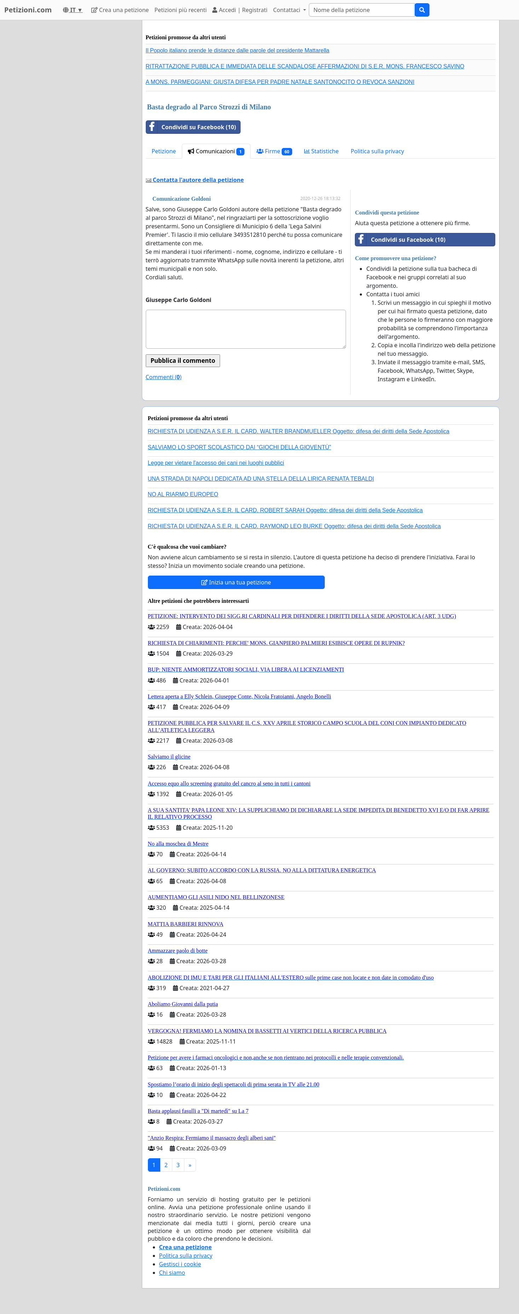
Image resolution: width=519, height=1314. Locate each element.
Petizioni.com (28, 10)
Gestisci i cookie (180, 1264)
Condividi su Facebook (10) (191, 127)
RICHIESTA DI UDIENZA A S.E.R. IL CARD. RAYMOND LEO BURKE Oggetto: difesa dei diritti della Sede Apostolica (294, 526)
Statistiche (321, 151)
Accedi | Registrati (239, 10)
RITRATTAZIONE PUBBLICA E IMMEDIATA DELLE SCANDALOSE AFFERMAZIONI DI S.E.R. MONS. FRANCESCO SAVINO (305, 66)
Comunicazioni (216, 151)
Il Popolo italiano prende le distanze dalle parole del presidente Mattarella (237, 50)
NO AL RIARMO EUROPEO (183, 494)
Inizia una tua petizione (236, 582)
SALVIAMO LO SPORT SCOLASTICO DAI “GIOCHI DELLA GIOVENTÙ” (239, 447)
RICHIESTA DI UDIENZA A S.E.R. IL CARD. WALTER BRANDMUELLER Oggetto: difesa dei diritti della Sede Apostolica (299, 431)
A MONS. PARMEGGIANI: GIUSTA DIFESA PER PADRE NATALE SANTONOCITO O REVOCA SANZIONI (280, 82)
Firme (274, 151)
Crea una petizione (120, 10)
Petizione (164, 151)
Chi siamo (172, 1272)
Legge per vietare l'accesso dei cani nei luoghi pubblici (216, 463)
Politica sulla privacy (377, 151)
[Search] (362, 10)
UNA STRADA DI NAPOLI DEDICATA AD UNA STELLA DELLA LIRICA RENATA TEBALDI (261, 479)
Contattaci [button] (287, 10)
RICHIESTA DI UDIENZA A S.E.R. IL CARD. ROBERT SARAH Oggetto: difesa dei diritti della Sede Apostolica (285, 510)
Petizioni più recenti (181, 10)
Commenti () (163, 377)
